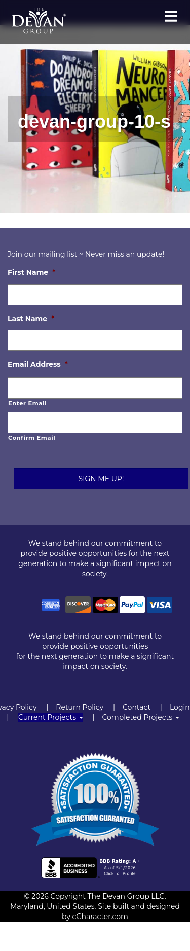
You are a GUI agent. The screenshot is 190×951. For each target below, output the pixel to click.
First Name (31, 272)
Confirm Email (31, 437)
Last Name (31, 318)
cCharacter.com (100, 916)
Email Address (38, 364)
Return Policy (79, 707)
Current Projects (50, 717)
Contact (136, 707)
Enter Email (27, 403)
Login (180, 707)
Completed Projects (140, 717)
